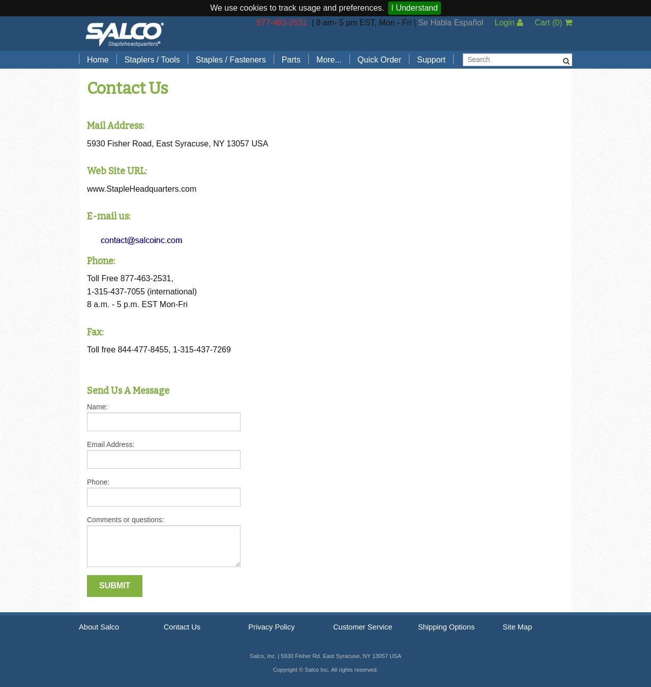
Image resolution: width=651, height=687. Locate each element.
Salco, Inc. (124, 33)
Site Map (517, 627)
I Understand (414, 8)
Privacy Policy (271, 627)
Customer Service (362, 627)
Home (98, 59)
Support (431, 59)
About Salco (99, 627)
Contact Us (182, 627)
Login (508, 22)
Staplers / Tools (152, 59)
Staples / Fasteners (231, 59)
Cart (553, 22)
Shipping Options (446, 627)
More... (329, 59)
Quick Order (379, 59)
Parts (291, 59)
